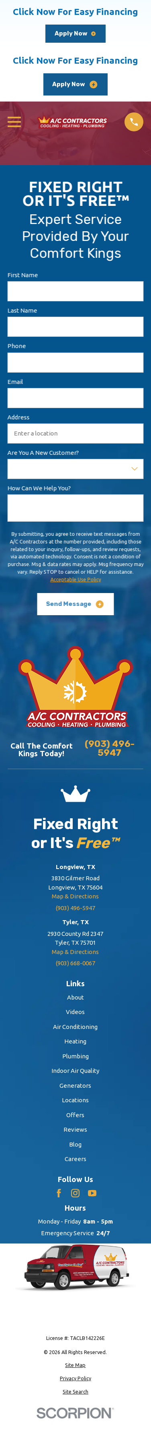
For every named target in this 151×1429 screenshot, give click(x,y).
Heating (75, 1041)
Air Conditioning (75, 1026)
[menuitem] (75, 1365)
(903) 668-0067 (75, 963)
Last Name (22, 310)
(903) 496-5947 (110, 749)
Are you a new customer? (43, 453)
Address (18, 417)
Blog (75, 1144)
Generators (75, 1085)
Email (15, 381)
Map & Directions (75, 896)
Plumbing (75, 1056)
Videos (75, 1011)
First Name (22, 275)
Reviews (75, 1129)
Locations (75, 1100)
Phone (16, 346)
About (75, 997)
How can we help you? (39, 488)
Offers (75, 1115)
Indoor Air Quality (75, 1070)
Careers (75, 1158)
